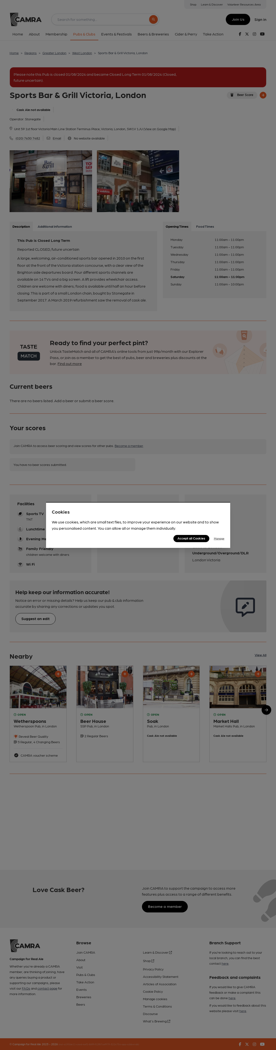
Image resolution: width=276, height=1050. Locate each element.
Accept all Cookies (191, 538)
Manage (219, 538)
